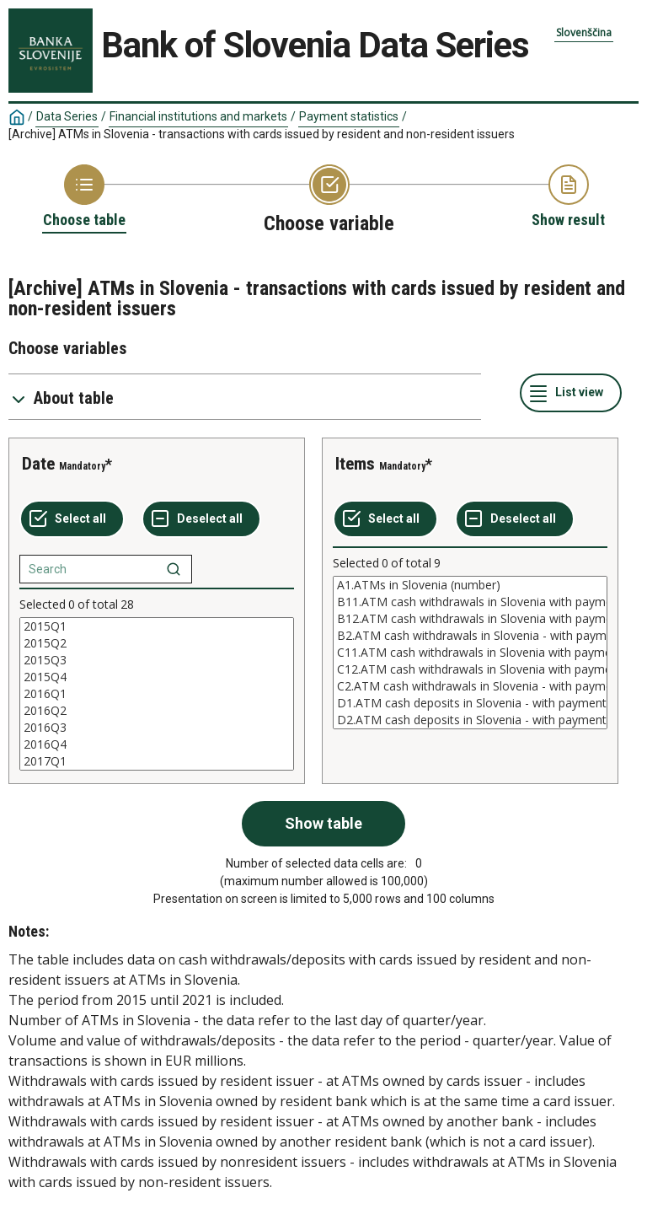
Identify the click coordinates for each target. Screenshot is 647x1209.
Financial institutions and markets (198, 116)
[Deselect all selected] (201, 519)
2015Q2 (156, 643)
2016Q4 (156, 744)
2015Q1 (156, 626)
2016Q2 (156, 710)
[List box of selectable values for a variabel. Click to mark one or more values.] (156, 694)
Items (355, 464)
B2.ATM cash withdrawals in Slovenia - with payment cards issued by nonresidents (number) (470, 635)
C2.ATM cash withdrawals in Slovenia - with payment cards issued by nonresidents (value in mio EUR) (470, 686)
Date (38, 464)
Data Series (67, 116)
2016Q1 (156, 693)
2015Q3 (156, 660)
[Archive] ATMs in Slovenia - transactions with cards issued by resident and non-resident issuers (261, 134)
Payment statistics (348, 116)
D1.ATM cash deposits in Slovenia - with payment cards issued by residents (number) (470, 703)
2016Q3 (156, 727)
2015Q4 (156, 677)
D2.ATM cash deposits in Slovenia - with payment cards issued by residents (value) (470, 720)
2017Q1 (156, 761)
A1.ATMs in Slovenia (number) (470, 585)
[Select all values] (72, 519)
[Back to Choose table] (84, 197)
